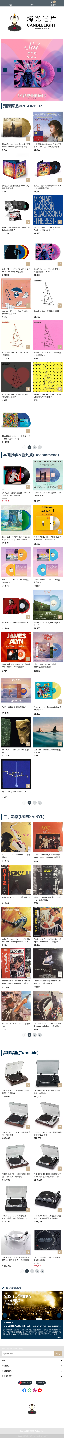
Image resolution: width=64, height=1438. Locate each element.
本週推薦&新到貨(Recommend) (31, 455)
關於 (3, 1361)
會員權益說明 (7, 1376)
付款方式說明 (7, 1371)
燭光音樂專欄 (13, 1288)
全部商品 (5, 1366)
